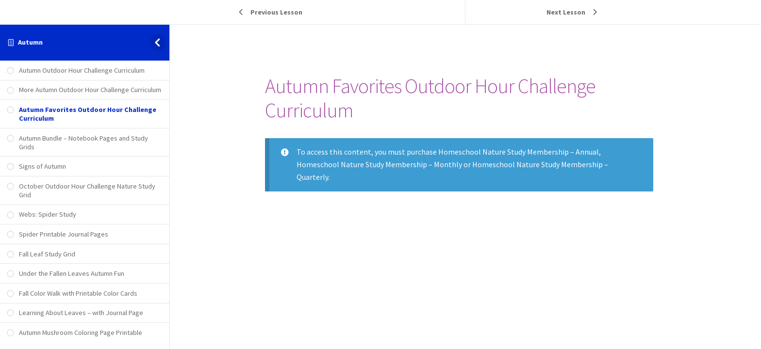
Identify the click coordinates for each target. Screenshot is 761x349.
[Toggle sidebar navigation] (159, 42)
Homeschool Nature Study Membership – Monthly (385, 164)
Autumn (30, 42)
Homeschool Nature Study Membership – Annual (525, 152)
